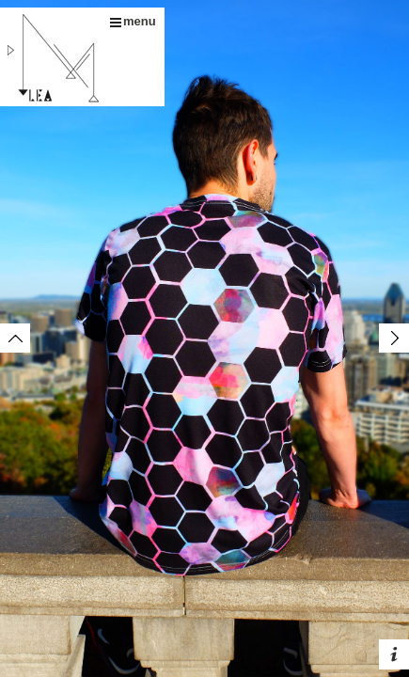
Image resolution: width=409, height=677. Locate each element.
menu (133, 21)
